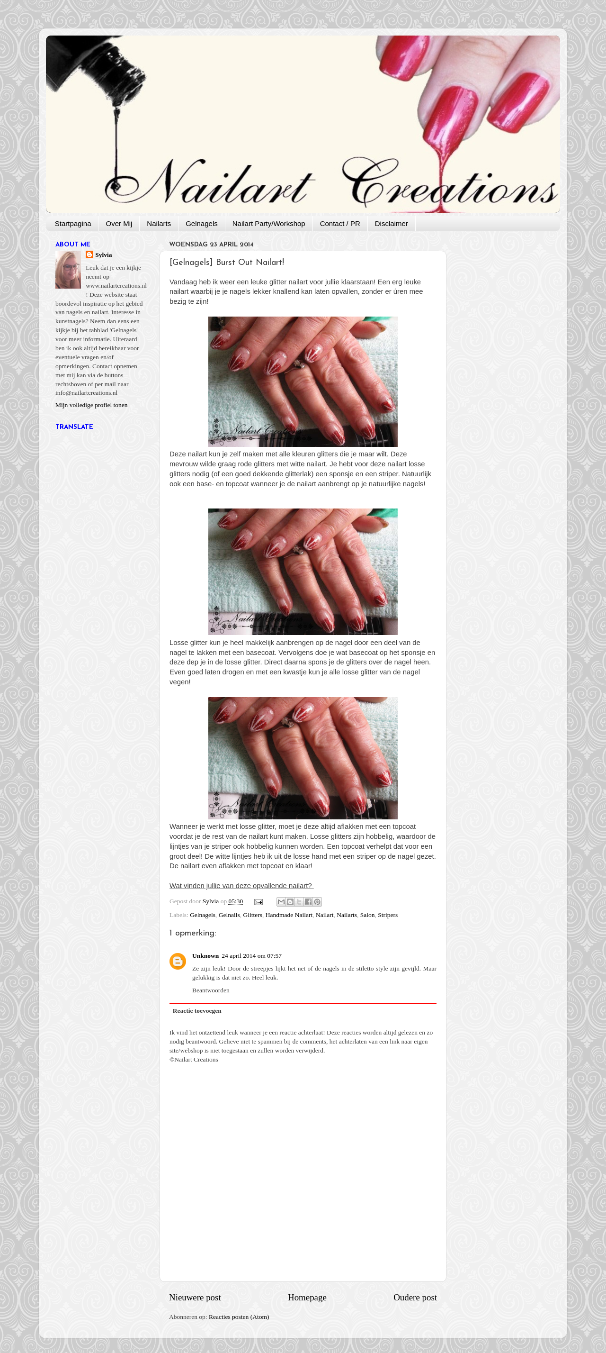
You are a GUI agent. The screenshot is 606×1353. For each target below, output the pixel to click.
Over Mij (119, 223)
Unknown (205, 955)
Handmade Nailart (289, 914)
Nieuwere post (195, 1297)
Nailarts (159, 223)
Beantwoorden (211, 990)
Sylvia (103, 254)
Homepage (307, 1297)
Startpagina (73, 223)
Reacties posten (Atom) (239, 1316)
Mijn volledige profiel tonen (91, 405)
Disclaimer (391, 223)
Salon (367, 914)
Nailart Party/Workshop (268, 223)
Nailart (324, 914)
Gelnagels (202, 223)
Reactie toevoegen (197, 1010)
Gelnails (229, 914)
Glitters (253, 914)
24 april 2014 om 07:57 (252, 955)
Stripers (388, 914)
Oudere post (415, 1297)
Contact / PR (340, 223)
